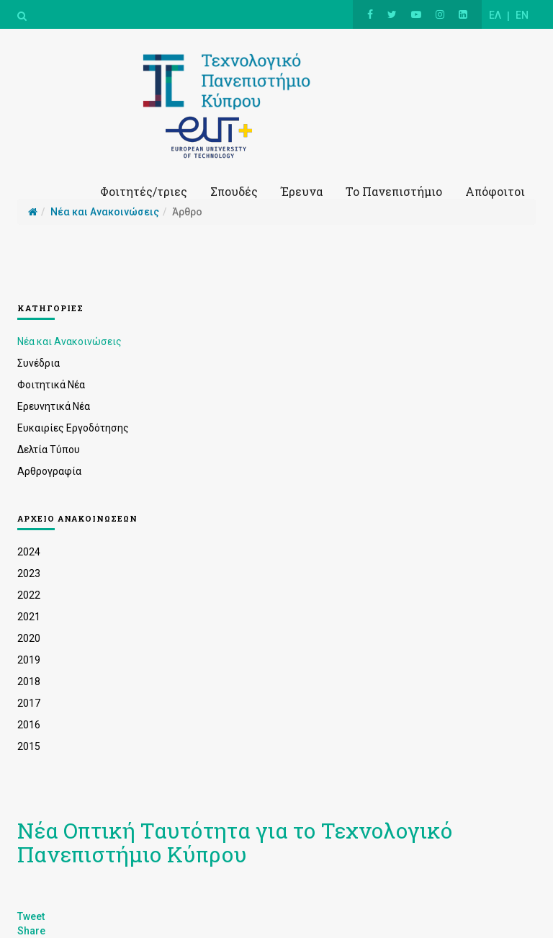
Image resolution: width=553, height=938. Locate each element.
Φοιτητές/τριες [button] (143, 191)
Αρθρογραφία (49, 471)
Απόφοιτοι (495, 191)
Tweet (31, 916)
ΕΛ (495, 15)
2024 (28, 552)
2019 (28, 660)
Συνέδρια (38, 363)
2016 (28, 725)
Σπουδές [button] (234, 191)
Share (31, 931)
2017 (28, 703)
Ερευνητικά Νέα (53, 406)
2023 (28, 573)
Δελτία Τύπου (48, 449)
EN (522, 15)
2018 (28, 681)
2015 (28, 746)
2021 (28, 616)
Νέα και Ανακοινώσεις (69, 341)
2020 (28, 638)
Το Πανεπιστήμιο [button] (394, 191)
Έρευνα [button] (302, 191)
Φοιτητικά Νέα (51, 384)
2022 (28, 595)
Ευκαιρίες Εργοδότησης (73, 428)
